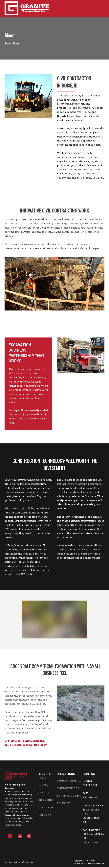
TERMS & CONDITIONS (69, 795)
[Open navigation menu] (101, 8)
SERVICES (46, 800)
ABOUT (44, 792)
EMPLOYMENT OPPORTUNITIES (69, 780)
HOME (43, 784)
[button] (10, 836)
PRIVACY (63, 803)
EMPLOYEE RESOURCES (69, 788)
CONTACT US (47, 815)
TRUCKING (47, 807)
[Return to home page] (27, 8)
